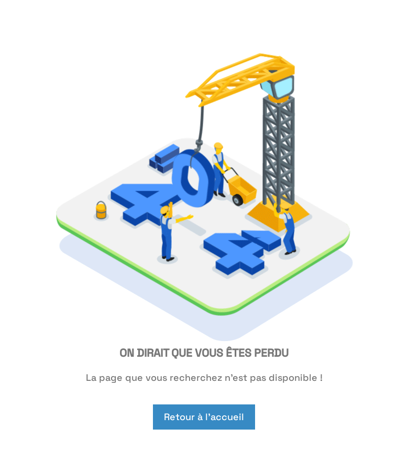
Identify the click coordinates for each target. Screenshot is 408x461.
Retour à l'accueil (204, 417)
